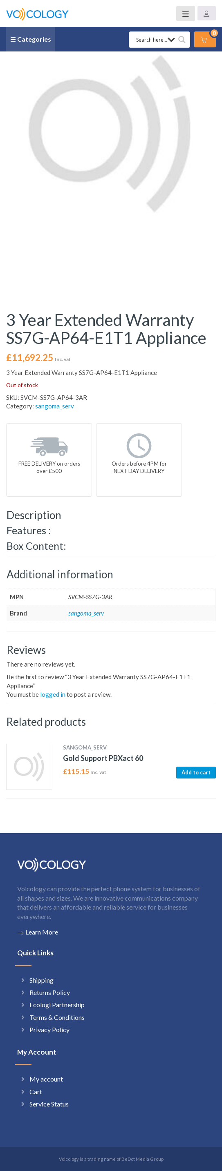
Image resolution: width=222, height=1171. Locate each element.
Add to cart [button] (196, 772)
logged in (52, 694)
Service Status (49, 1104)
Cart (35, 1091)
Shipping (41, 980)
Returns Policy (49, 992)
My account (46, 1079)
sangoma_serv (54, 406)
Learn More (37, 932)
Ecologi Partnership (57, 1004)
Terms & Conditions (57, 1017)
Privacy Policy (49, 1029)
